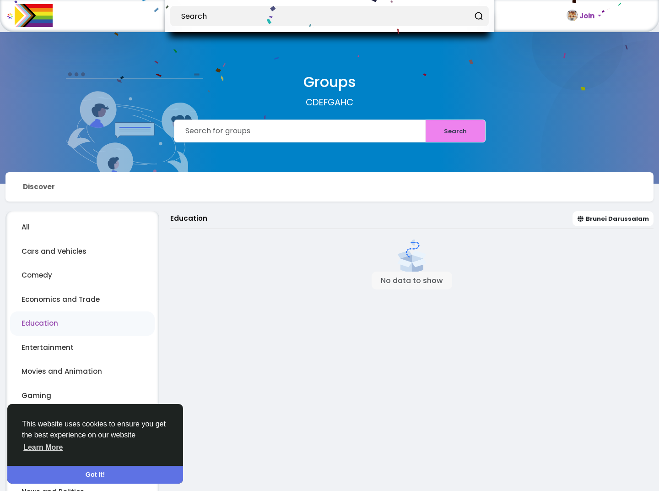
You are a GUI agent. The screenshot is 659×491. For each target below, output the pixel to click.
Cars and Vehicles (54, 251)
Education (40, 323)
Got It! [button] (95, 474)
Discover (39, 186)
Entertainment (48, 347)
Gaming (36, 395)
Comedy (37, 275)
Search (455, 131)
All (26, 227)
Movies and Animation (62, 371)
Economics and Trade (61, 299)
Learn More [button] (43, 447)
